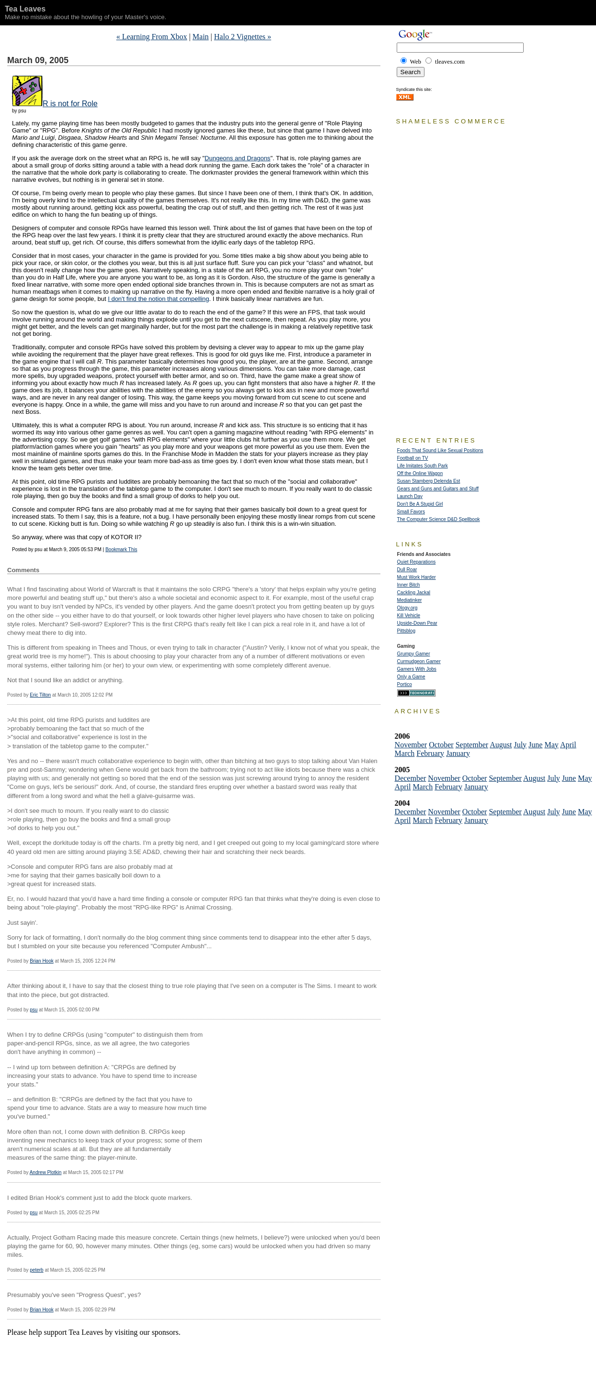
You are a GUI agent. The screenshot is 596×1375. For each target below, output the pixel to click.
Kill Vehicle (408, 615)
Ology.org (407, 607)
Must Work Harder (416, 577)
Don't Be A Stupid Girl (420, 504)
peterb (36, 1270)
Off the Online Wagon (420, 473)
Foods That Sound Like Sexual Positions (440, 450)
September (472, 745)
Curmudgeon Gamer (419, 661)
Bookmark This (121, 549)
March (405, 753)
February (430, 753)
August (501, 745)
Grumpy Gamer (413, 653)
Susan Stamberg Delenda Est (428, 481)
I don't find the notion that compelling (158, 298)
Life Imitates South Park (422, 465)
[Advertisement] (119, 1351)
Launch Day (410, 496)
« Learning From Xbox (151, 37)
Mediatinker (409, 600)
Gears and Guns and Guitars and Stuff (438, 488)
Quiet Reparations (416, 562)
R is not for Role (70, 104)
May (551, 745)
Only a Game (411, 676)
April (568, 745)
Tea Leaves (25, 9)
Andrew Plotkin (46, 1172)
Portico (404, 684)
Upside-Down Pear (417, 623)
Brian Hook (41, 961)
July (520, 745)
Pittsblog (406, 630)
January (458, 753)
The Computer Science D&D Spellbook (438, 519)
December (410, 778)
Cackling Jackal (413, 592)
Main (201, 37)
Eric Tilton (40, 695)
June (535, 745)
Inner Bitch (408, 585)
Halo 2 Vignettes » (242, 37)
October (441, 745)
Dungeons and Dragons (237, 158)
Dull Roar (407, 569)
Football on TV (412, 458)
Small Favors (411, 511)
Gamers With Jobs (416, 669)
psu (33, 1009)
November (411, 745)
